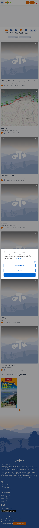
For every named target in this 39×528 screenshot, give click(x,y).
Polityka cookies (16, 258)
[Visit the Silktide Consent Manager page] (35, 262)
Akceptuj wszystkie (19, 275)
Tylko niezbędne (19, 265)
